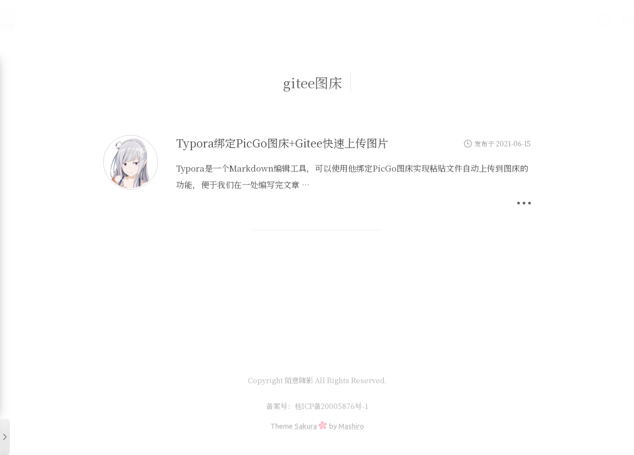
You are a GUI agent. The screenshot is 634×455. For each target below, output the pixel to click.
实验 (339, 20)
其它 (405, 20)
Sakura (306, 426)
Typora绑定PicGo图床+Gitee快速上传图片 (282, 143)
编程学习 (246, 20)
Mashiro (351, 426)
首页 (205, 20)
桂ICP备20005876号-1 (331, 406)
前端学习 (297, 20)
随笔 (372, 20)
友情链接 (446, 20)
